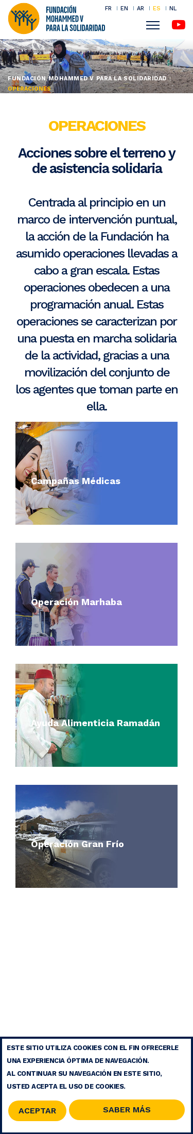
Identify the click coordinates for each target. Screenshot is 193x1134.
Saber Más (127, 1113)
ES (157, 8)
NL (173, 8)
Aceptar (37, 1114)
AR (140, 8)
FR (108, 8)
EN (124, 8)
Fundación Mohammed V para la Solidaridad (87, 78)
